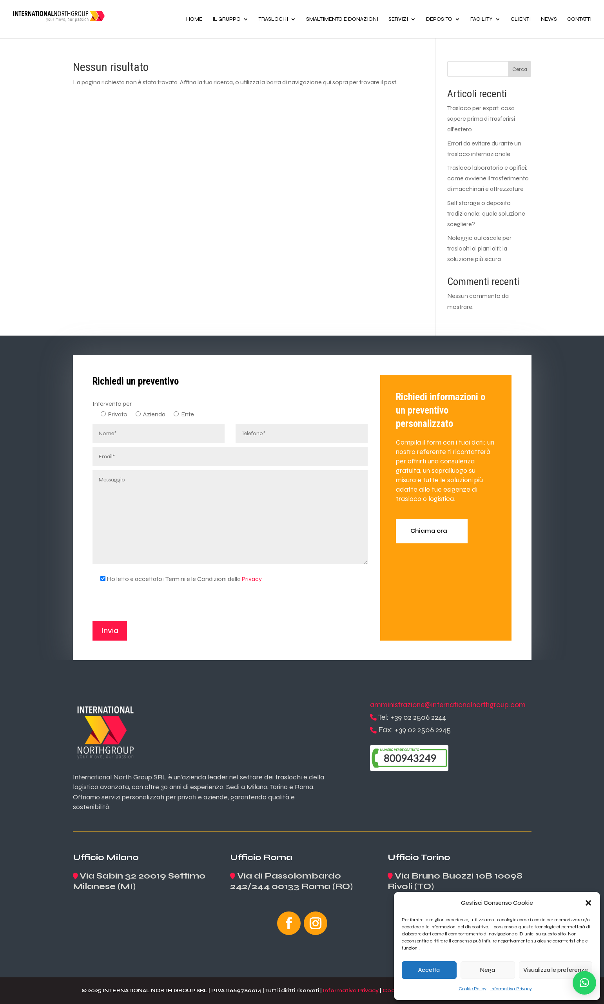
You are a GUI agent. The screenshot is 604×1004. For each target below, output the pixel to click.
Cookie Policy (472, 988)
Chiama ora (428, 530)
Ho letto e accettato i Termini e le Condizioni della (177, 579)
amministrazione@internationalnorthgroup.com (448, 704)
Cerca (519, 69)
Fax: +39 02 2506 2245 (414, 730)
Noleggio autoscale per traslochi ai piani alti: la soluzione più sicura (479, 248)
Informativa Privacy (511, 988)
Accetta (429, 969)
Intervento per (112, 403)
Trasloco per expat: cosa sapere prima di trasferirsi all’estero (481, 118)
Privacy (252, 579)
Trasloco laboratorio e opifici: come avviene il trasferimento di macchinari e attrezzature (488, 178)
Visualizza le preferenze (555, 969)
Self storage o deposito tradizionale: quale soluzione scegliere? (486, 213)
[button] (588, 903)
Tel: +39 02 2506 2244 (412, 717)
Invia (109, 630)
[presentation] (152, 605)
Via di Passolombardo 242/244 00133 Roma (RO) (291, 881)
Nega (487, 969)
